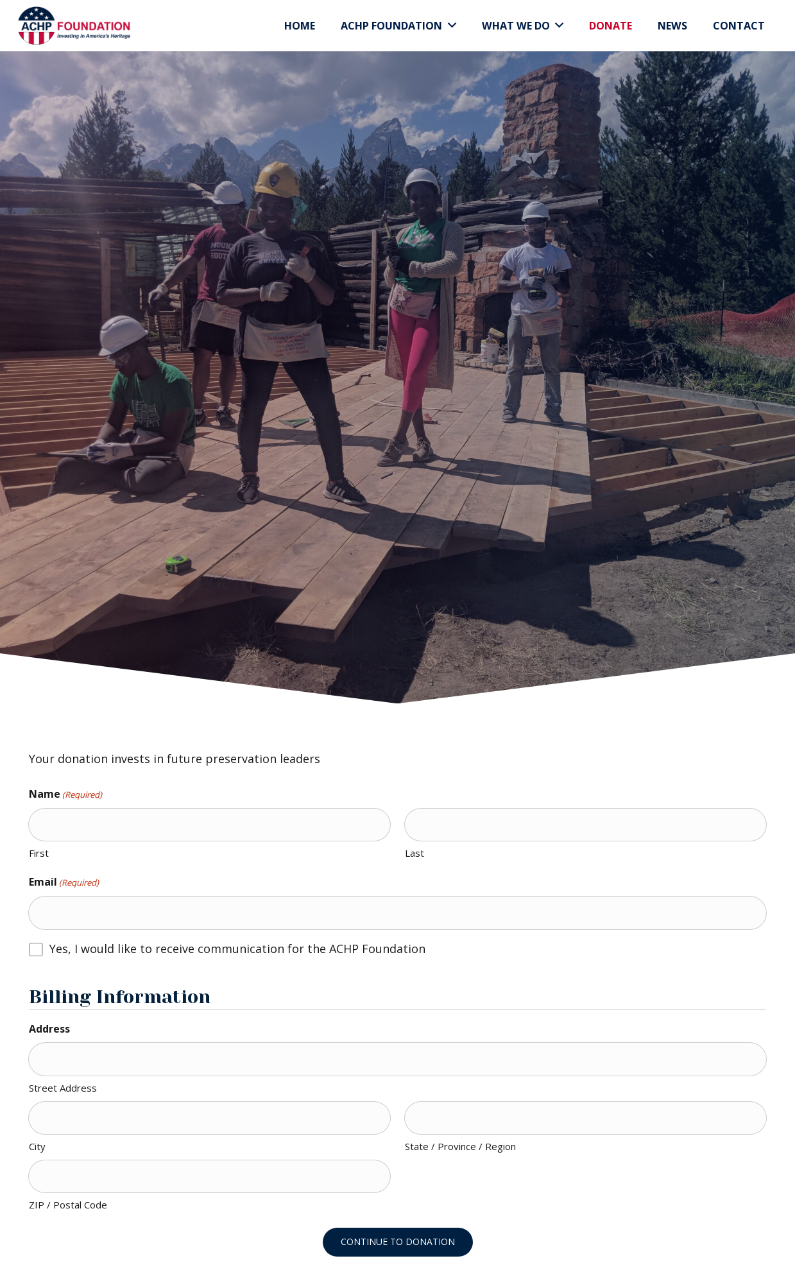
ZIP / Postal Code (68, 1204)
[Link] (73, 25)
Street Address (63, 1087)
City (37, 1146)
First (39, 853)
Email (64, 882)
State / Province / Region (460, 1146)
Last (414, 853)
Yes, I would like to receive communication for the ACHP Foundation (237, 948)
